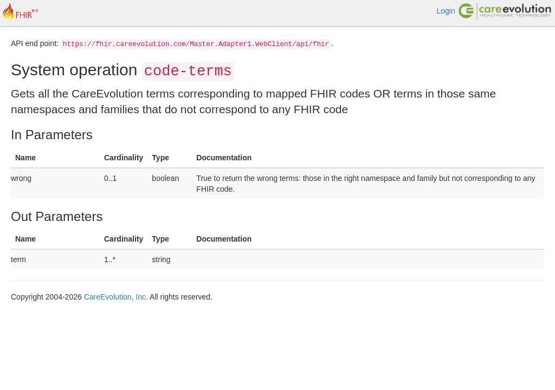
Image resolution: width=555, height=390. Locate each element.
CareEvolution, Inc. (116, 296)
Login (445, 10)
